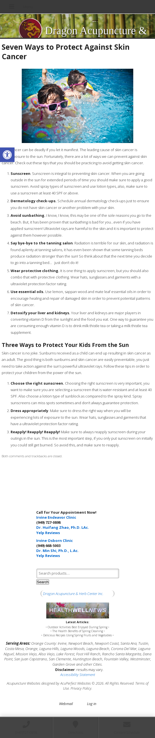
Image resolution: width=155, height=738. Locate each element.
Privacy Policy (81, 688)
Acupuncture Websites (23, 683)
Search (43, 582)
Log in (91, 703)
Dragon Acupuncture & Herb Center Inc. (73, 593)
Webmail (66, 703)
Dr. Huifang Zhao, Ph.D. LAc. (62, 527)
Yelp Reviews (48, 532)
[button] (7, 154)
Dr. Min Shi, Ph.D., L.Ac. (57, 550)
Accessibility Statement (77, 674)
